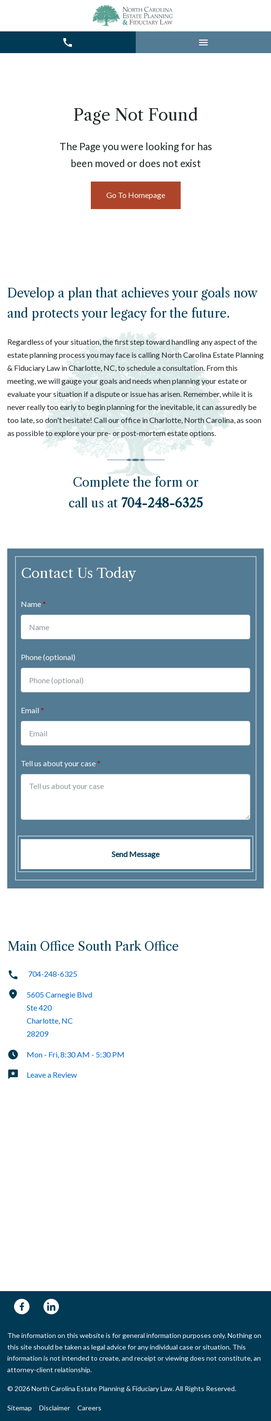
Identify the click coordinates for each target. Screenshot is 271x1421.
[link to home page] (133, 16)
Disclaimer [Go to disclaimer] (54, 1408)
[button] (203, 42)
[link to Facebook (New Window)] (21, 1306)
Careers (89, 1408)
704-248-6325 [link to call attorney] (42, 973)
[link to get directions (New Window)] (135, 1018)
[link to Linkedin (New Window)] (51, 1306)
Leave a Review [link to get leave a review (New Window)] (42, 1074)
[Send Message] (135, 854)
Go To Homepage (135, 194)
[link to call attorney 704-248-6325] (68, 42)
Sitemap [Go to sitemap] (19, 1408)
